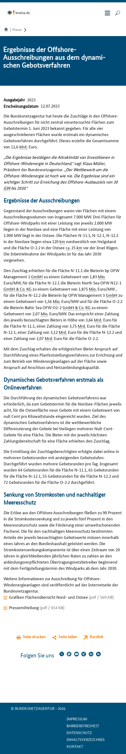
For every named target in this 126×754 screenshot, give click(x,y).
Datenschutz (79, 732)
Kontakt (75, 746)
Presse (17, 29)
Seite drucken (34, 636)
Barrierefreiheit (83, 725)
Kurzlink (96, 636)
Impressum (77, 718)
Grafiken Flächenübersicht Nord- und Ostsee (61, 597)
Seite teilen (67, 636)
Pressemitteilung (36, 607)
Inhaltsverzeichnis (86, 739)
